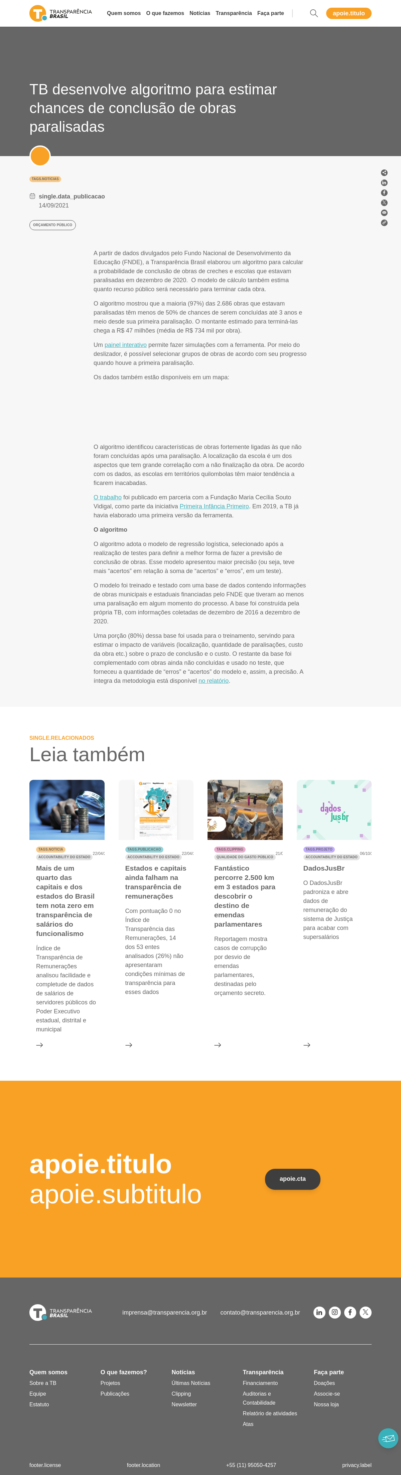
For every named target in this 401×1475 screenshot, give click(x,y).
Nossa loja (326, 1404)
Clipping (181, 1394)
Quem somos (124, 13)
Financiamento (260, 1383)
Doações (324, 1383)
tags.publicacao (144, 849)
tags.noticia (50, 849)
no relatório (213, 680)
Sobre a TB (42, 1383)
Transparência (234, 13)
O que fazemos (165, 13)
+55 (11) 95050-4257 (251, 1465)
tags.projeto (319, 849)
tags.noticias (45, 179)
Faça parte (270, 13)
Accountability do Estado (64, 857)
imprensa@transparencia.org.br (164, 1312)
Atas (248, 1424)
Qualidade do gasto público (245, 857)
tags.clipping (230, 849)
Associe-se (327, 1394)
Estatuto (39, 1404)
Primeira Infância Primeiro (214, 506)
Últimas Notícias (191, 1383)
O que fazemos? (124, 1372)
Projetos (110, 1383)
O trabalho (108, 497)
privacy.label (357, 1465)
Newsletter (184, 1404)
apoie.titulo (349, 13)
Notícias (199, 13)
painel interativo (126, 345)
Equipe (37, 1394)
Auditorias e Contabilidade (259, 1398)
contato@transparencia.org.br (260, 1312)
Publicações (115, 1394)
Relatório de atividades (270, 1413)
